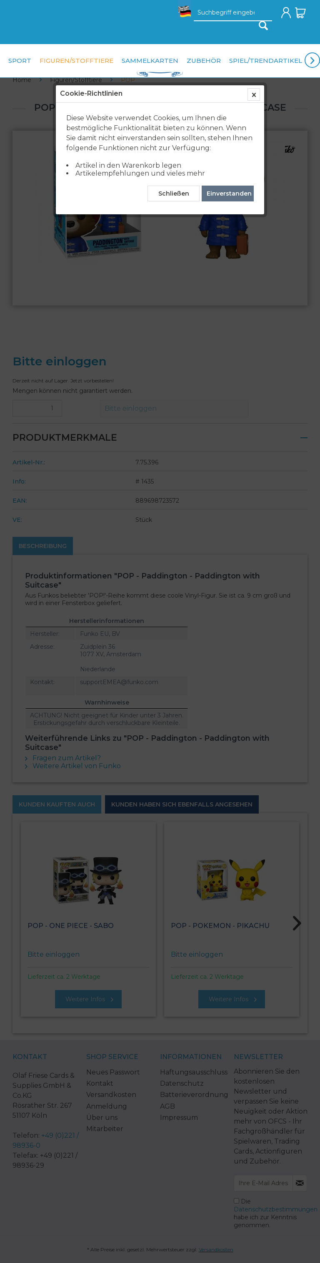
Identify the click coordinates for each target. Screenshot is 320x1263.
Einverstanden (229, 193)
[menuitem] (182, 15)
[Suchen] (263, 25)
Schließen (173, 193)
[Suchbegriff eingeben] (233, 13)
